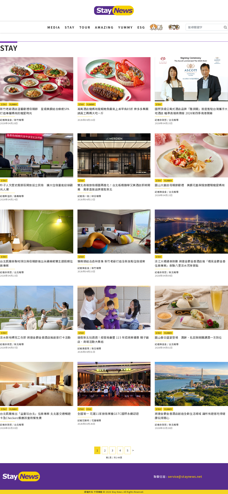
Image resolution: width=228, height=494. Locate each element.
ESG (141, 27)
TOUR (85, 27)
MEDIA (53, 27)
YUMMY (125, 27)
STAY (70, 27)
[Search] (207, 27)
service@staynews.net (185, 476)
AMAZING (104, 27)
